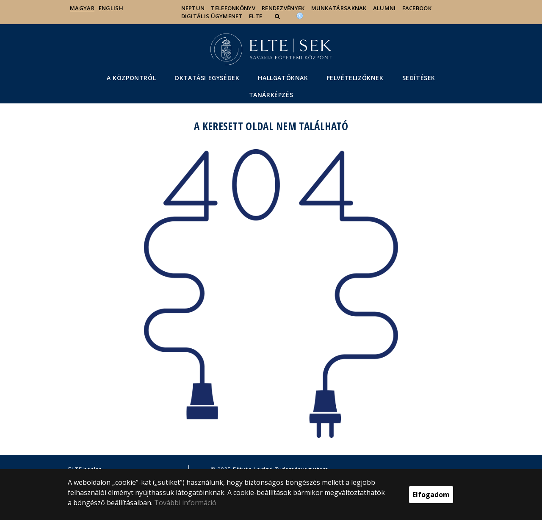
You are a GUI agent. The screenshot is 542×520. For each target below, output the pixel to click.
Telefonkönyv (233, 8)
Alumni (384, 8)
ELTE (255, 16)
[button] (278, 16)
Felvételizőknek (355, 78)
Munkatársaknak (339, 8)
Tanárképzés (271, 95)
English (111, 8)
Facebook (416, 8)
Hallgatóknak (283, 78)
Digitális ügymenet (212, 16)
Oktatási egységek (206, 78)
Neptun (193, 8)
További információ (185, 502)
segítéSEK (418, 78)
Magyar (82, 8)
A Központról (131, 78)
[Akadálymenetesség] (299, 15)
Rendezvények (283, 8)
